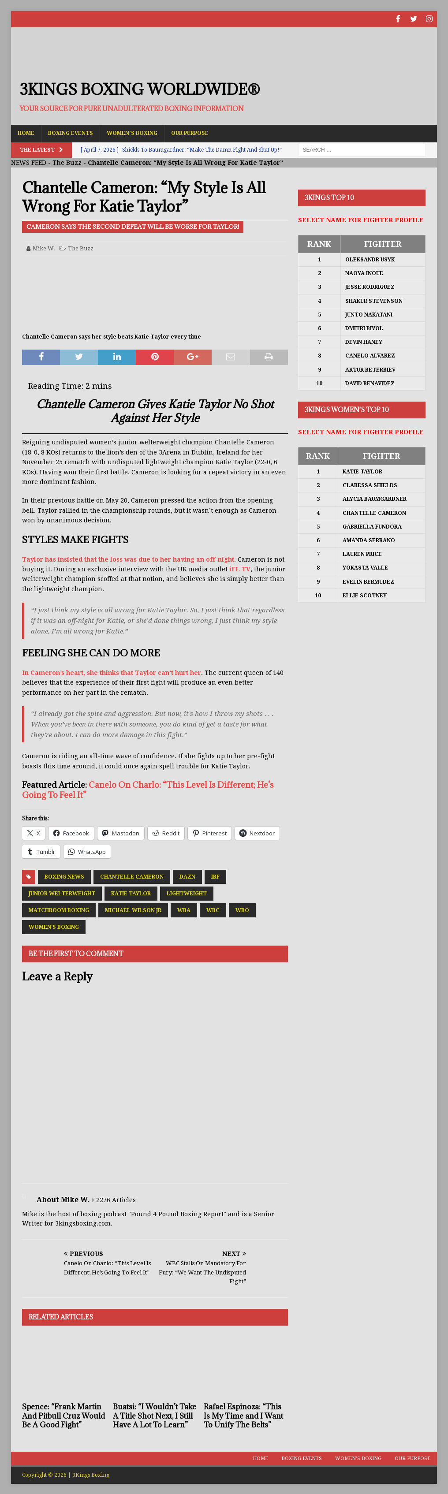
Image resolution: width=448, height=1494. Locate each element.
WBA (183, 909)
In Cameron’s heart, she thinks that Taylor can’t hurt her (111, 671)
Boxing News (64, 876)
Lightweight (187, 893)
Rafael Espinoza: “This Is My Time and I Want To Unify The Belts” (243, 1415)
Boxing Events (70, 132)
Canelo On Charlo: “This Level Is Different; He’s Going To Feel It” (148, 789)
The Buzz (67, 161)
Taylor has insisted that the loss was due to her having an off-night (128, 558)
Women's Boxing (54, 926)
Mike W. (44, 247)
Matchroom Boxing (59, 909)
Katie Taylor (131, 893)
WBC (213, 909)
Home (26, 132)
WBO (242, 909)
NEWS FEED (28, 161)
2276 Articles (116, 1199)
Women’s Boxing (132, 132)
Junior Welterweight (62, 893)
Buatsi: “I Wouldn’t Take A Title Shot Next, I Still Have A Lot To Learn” (154, 1415)
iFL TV (239, 568)
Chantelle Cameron (132, 876)
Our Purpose (190, 132)
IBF (215, 876)
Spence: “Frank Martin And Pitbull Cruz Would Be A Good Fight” (63, 1415)
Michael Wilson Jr (133, 909)
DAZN (187, 876)
